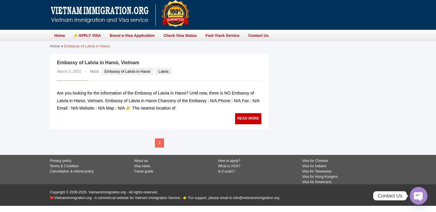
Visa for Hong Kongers (320, 177)
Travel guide (143, 171)
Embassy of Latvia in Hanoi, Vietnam (98, 62)
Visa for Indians (314, 166)
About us (141, 161)
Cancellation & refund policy (72, 171)
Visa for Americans (317, 182)
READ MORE (248, 118)
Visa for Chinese (315, 161)
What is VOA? (229, 166)
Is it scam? (226, 171)
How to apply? (229, 161)
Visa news (142, 166)
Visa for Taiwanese (317, 171)
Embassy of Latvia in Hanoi (127, 71)
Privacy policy (60, 161)
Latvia (163, 71)
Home (55, 46)
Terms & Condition (64, 166)
